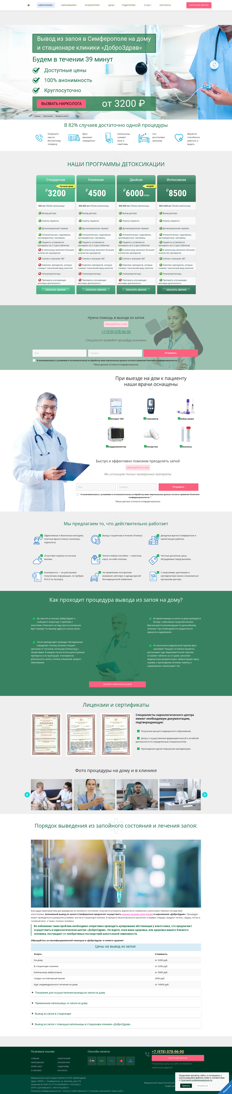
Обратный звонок (198, 20)
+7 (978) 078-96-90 (137, 5)
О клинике (36, 1070)
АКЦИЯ (150, 186)
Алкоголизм (64, 1058)
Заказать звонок (55, 290)
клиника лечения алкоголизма (137, 914)
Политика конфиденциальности (46, 1091)
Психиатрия (64, 1062)
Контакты (62, 1070)
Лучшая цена (66, 186)
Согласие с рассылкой (99, 1091)
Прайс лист (36, 1066)
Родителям (63, 1066)
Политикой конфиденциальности (196, 1080)
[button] (116, 992)
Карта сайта (117, 1091)
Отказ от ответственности (75, 1091)
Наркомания (37, 1062)
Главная (35, 1058)
